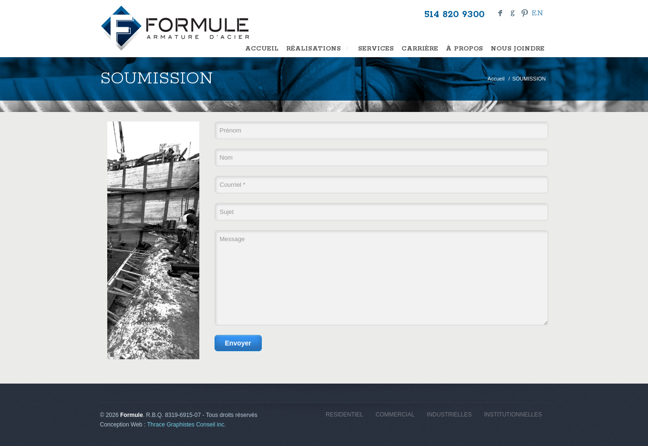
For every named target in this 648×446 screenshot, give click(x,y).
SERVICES (376, 49)
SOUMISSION (528, 78)
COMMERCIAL (395, 414)
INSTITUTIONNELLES (513, 414)
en (537, 13)
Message (381, 277)
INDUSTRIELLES (449, 414)
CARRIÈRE (419, 49)
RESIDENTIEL (344, 414)
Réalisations (318, 49)
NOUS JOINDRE (518, 49)
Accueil (261, 49)
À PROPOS (464, 49)
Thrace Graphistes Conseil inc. (186, 424)
